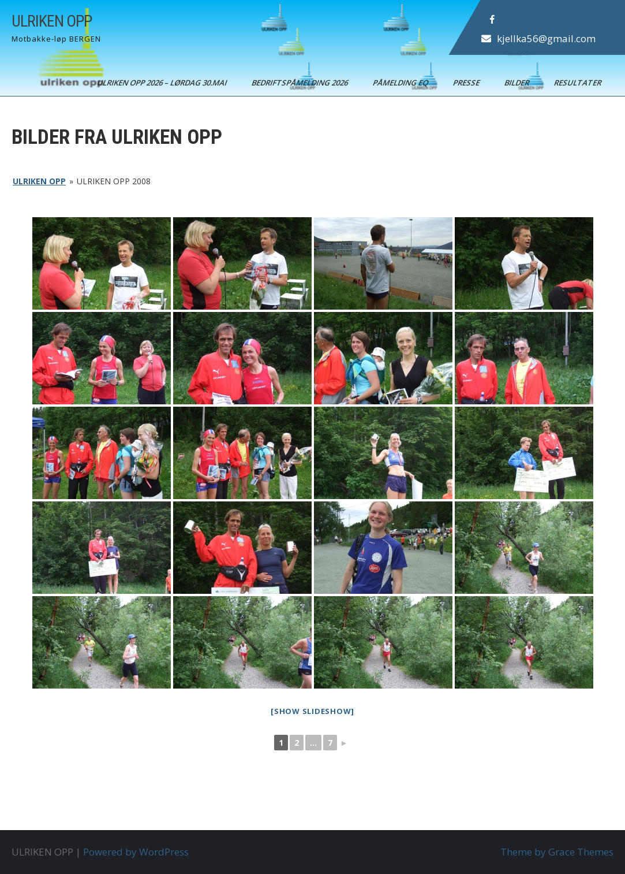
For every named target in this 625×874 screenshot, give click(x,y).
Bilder (517, 82)
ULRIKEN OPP (52, 21)
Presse (467, 82)
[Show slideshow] (312, 711)
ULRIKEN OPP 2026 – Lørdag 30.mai (163, 82)
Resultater (578, 82)
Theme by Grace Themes (556, 851)
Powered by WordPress (136, 851)
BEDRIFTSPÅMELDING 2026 (300, 82)
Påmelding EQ (401, 82)
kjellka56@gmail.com (546, 38)
